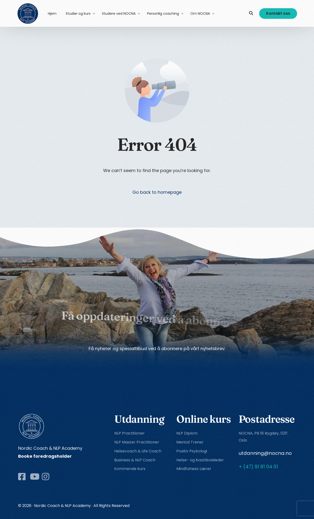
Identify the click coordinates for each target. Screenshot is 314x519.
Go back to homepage (157, 192)
